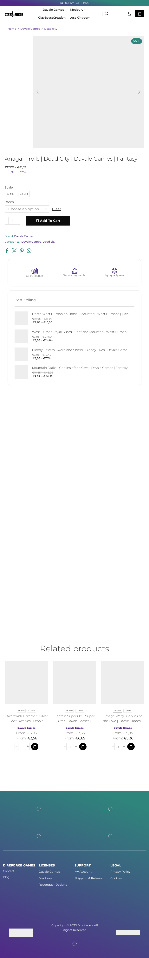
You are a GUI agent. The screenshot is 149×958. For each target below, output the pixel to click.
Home (12, 28)
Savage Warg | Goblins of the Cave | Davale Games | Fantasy (122, 721)
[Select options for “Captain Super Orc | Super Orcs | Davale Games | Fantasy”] (83, 746)
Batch (9, 202)
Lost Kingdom (79, 17)
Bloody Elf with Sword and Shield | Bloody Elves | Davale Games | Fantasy (81, 350)
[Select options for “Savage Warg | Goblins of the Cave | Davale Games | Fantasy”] (131, 746)
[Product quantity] (12, 221)
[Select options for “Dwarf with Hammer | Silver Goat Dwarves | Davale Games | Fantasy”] (34, 746)
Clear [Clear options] (56, 209)
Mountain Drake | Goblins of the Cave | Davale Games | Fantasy (79, 368)
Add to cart (50, 221)
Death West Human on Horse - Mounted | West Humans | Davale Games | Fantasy (81, 314)
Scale (9, 187)
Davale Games (54, 9)
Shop (84, 3)
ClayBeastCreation (52, 17)
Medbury (78, 9)
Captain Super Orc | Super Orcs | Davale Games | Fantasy (74, 721)
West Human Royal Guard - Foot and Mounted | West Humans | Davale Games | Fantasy (81, 332)
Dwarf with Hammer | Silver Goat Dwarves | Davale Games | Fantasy (26, 721)
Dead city (50, 28)
